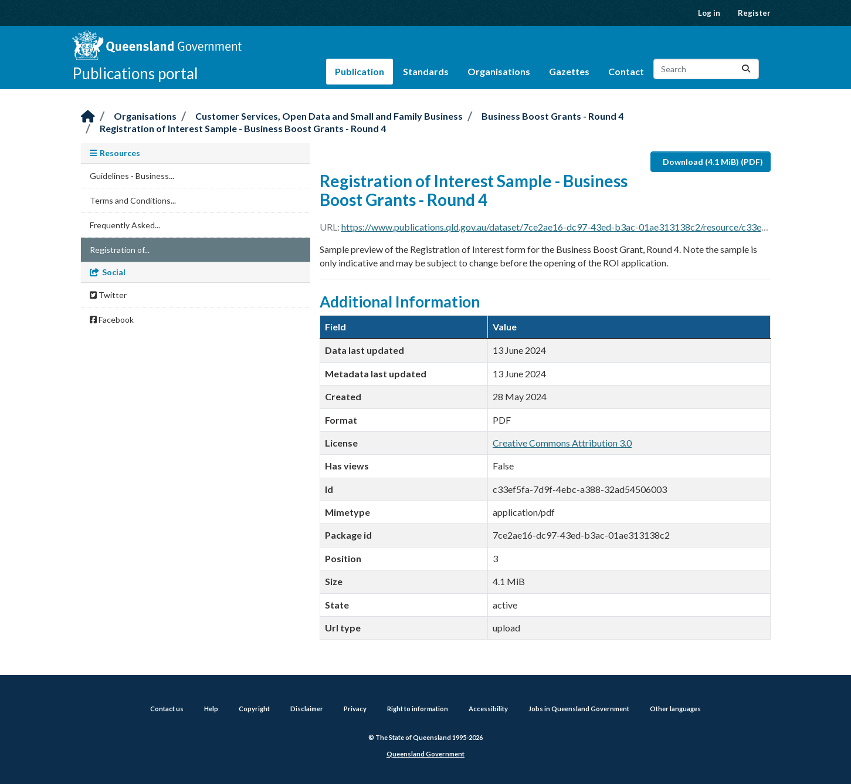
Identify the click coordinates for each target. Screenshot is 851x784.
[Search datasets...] (706, 69)
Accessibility (488, 708)
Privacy (355, 708)
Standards (426, 71)
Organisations (498, 71)
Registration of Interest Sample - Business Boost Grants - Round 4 (243, 128)
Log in (709, 13)
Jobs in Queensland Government (578, 708)
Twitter (108, 295)
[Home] (88, 117)
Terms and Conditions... (133, 200)
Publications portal (135, 73)
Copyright (254, 708)
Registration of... (120, 250)
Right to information (417, 708)
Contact (626, 71)
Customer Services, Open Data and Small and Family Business (329, 115)
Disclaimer (306, 708)
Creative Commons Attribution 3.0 (562, 442)
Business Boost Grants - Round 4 (552, 115)
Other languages (675, 708)
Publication (359, 71)
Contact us (167, 708)
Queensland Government (425, 754)
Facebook (112, 320)
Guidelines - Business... (132, 176)
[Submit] (746, 69)
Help (211, 708)
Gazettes (569, 71)
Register (754, 13)
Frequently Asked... (125, 225)
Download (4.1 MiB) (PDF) (713, 162)
